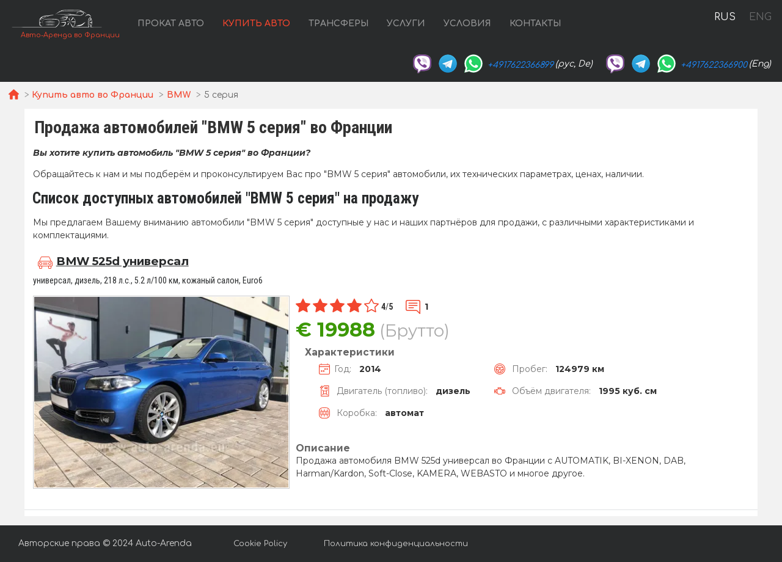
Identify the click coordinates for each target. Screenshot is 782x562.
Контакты (535, 23)
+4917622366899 (521, 65)
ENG (760, 17)
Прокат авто (170, 23)
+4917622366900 (714, 65)
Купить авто (256, 23)
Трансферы (338, 23)
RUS (725, 17)
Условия (467, 23)
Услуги (406, 23)
